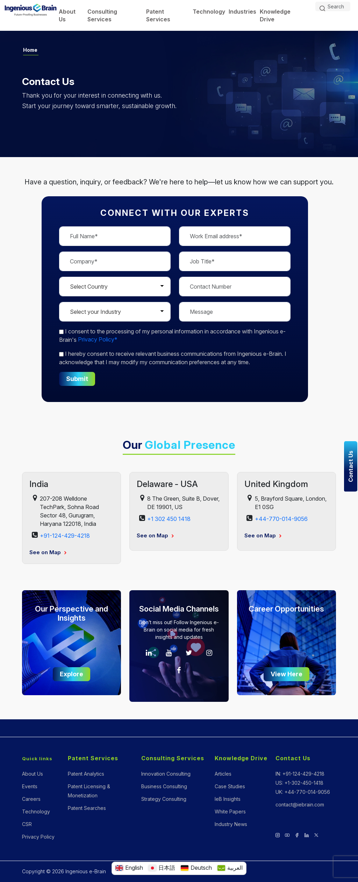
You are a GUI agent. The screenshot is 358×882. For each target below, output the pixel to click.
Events (29, 786)
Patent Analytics (86, 774)
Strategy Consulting (163, 799)
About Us (67, 15)
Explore (71, 674)
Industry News (231, 824)
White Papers (230, 811)
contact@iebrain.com (299, 804)
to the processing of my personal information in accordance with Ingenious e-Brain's (172, 335)
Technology (209, 11)
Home (30, 50)
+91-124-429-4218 (65, 535)
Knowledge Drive (275, 15)
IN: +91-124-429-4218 (299, 774)
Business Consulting (164, 786)
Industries (242, 11)
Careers (31, 799)
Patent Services (158, 15)
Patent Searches (87, 808)
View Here (286, 674)
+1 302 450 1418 (169, 518)
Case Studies (230, 786)
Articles (223, 774)
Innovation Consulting (166, 774)
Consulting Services (102, 15)
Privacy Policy (38, 837)
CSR (27, 824)
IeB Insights (228, 799)
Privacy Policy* (97, 339)
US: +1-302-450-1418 (299, 783)
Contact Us (292, 758)
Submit (77, 378)
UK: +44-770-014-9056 (302, 792)
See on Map (47, 552)
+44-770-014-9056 (281, 518)
